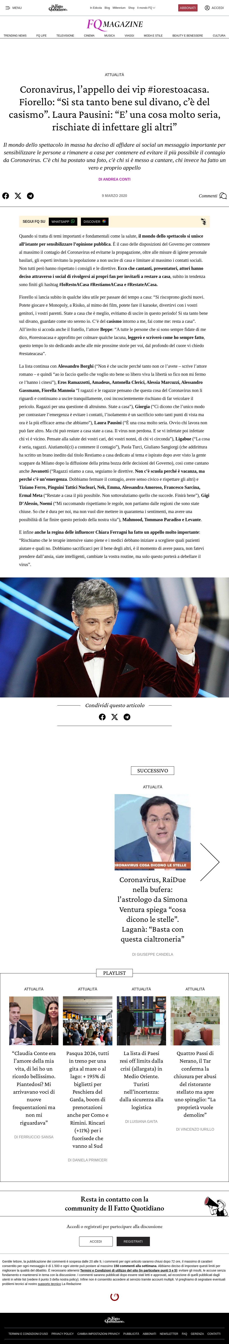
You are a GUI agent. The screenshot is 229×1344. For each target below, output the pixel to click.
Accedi (96, 1239)
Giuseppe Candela (155, 953)
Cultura (219, 35)
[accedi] (214, 8)
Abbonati (188, 8)
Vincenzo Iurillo (197, 1127)
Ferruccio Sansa (36, 1135)
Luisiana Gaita (144, 1120)
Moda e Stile (153, 35)
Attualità (114, 75)
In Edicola (96, 8)
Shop (131, 8)
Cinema (89, 35)
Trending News (15, 35)
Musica (109, 35)
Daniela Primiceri (90, 1158)
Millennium (119, 8)
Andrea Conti (116, 179)
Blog (107, 8)
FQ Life (41, 35)
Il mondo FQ (146, 8)
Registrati (133, 1239)
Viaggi (129, 35)
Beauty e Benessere (187, 35)
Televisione (65, 35)
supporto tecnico (49, 1281)
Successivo (152, 770)
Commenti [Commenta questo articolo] (213, 195)
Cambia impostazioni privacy (98, 1331)
